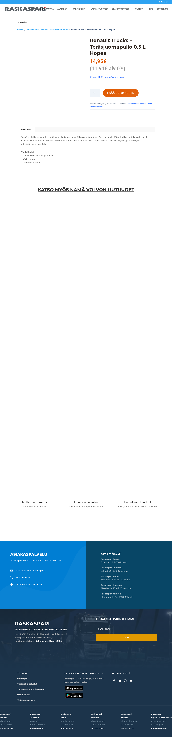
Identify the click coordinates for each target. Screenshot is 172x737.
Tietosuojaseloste (26, 700)
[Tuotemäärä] (95, 93)
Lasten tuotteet (99, 9)
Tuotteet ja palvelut (27, 684)
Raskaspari (22, 678)
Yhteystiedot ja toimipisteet (31, 689)
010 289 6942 (6, 728)
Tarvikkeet (79, 9)
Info (151, 9)
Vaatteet (62, 9)
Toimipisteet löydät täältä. (49, 641)
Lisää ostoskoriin (120, 92)
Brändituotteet (120, 9)
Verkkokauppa (46, 9)
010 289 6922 (127, 728)
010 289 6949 (23, 577)
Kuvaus (26, 129)
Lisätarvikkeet (133, 103)
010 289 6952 (66, 728)
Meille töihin (23, 694)
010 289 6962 (97, 728)
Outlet (139, 9)
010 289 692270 (159, 728)
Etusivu (20, 29)
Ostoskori (163, 2)
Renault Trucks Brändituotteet (55, 29)
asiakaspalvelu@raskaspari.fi (31, 570)
